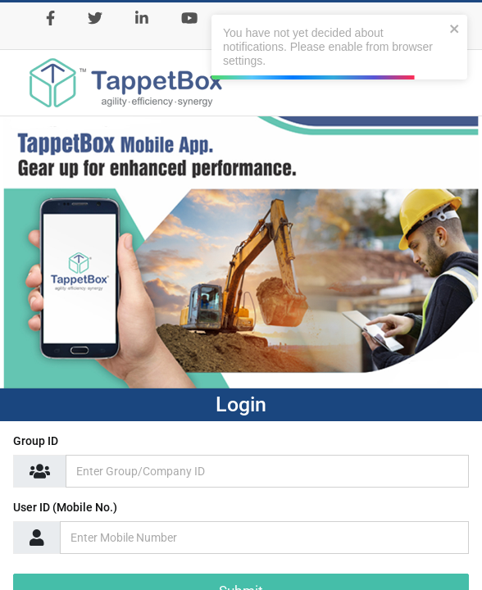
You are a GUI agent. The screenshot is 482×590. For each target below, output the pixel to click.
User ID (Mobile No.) (65, 507)
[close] (455, 28)
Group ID (35, 440)
